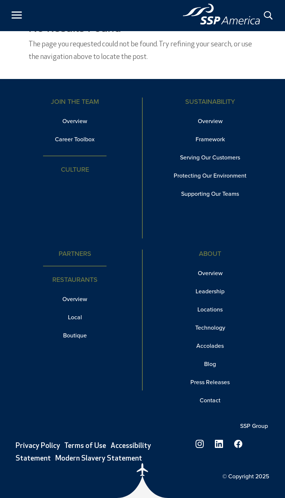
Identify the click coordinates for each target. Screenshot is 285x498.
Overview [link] (74, 121)
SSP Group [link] (254, 426)
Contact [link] (210, 400)
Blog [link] (210, 364)
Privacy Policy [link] (38, 446)
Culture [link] (75, 169)
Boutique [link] (75, 335)
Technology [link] (210, 327)
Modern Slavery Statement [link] (98, 458)
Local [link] (75, 317)
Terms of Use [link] (85, 446)
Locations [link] (210, 309)
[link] (221, 14)
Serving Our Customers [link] (210, 157)
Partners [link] (75, 253)
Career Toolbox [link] (75, 139)
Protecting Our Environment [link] (210, 175)
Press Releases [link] (210, 382)
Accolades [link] (210, 346)
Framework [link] (210, 139)
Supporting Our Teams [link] (210, 193)
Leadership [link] (210, 291)
